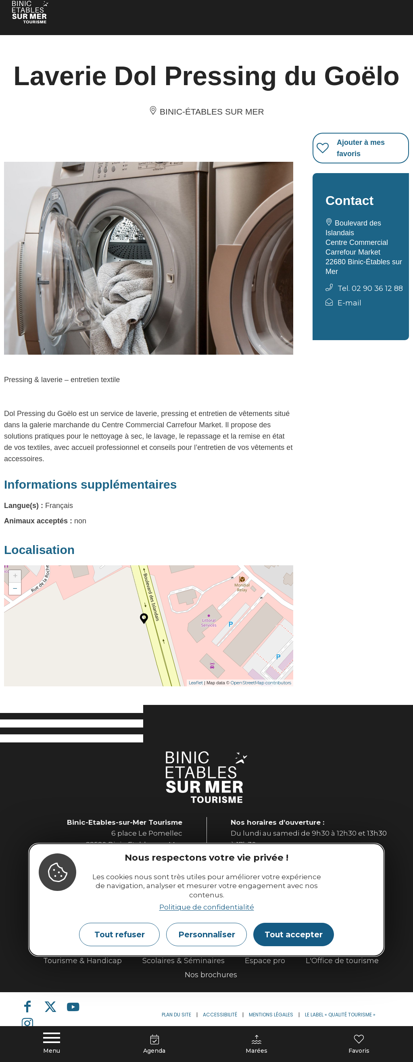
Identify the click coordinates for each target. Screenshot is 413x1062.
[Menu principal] (52, 1042)
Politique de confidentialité (206, 907)
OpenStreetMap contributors (261, 683)
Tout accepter (294, 934)
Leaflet (196, 683)
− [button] (15, 588)
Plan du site (176, 1014)
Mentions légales (271, 1014)
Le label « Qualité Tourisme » (340, 1014)
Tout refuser (119, 934)
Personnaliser (206, 934)
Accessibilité (220, 1014)
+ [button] (15, 576)
